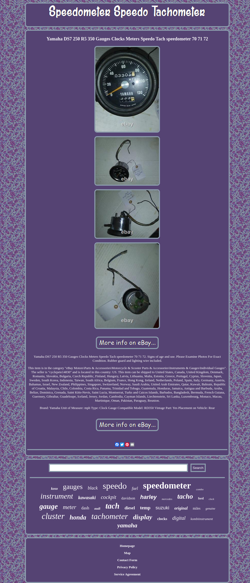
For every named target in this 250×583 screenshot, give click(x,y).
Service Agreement (127, 574)
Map (127, 553)
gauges (73, 487)
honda (78, 517)
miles (196, 508)
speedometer (167, 486)
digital (178, 518)
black (93, 488)
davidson (128, 498)
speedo (115, 486)
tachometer (109, 516)
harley (148, 497)
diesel (130, 508)
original (180, 508)
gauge (48, 506)
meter (69, 507)
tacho (185, 496)
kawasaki (87, 497)
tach (113, 505)
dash (85, 508)
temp (145, 507)
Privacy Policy (127, 567)
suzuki (162, 507)
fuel (135, 488)
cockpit (108, 497)
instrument (56, 496)
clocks (162, 519)
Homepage (127, 546)
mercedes (167, 498)
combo (199, 489)
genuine (210, 508)
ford (201, 498)
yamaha (127, 525)
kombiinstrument (202, 519)
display (142, 517)
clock (211, 499)
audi (97, 508)
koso (54, 489)
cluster (53, 516)
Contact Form (127, 560)
